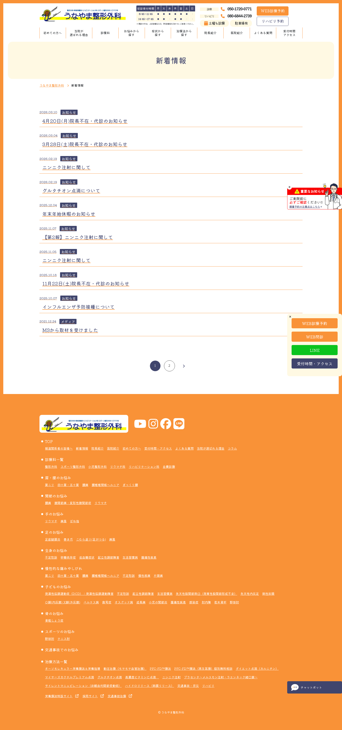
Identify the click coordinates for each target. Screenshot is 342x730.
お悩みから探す (131, 33)
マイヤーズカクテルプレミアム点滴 (69, 677)
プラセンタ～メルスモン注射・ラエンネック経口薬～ (221, 677)
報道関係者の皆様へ (59, 448)
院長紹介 (210, 33)
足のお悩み (54, 532)
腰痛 (85, 485)
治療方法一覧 (56, 661)
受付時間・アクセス (314, 363)
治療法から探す (184, 33)
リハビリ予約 (273, 21)
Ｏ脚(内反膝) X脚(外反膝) (62, 602)
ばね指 (74, 521)
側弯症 (106, 602)
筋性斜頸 (268, 593)
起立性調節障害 (108, 557)
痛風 (64, 521)
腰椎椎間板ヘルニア (105, 485)
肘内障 (206, 602)
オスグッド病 (124, 602)
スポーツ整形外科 (73, 466)
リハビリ (208, 685)
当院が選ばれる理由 (79, 33)
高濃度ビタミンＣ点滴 (142, 677)
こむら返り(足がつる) (91, 539)
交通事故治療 (117, 696)
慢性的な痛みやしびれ (63, 568)
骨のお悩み (54, 613)
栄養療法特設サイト (59, 696)
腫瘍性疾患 (149, 557)
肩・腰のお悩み (58, 477)
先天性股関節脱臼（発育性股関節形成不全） (206, 593)
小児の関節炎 (158, 602)
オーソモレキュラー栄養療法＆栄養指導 (72, 668)
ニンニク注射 (171, 677)
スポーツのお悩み (60, 631)
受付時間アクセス (289, 33)
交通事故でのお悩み (61, 649)
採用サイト (90, 696)
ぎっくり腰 (130, 485)
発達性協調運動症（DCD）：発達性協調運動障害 (79, 593)
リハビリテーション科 (144, 466)
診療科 (105, 33)
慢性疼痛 (144, 575)
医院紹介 (237, 33)
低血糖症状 (86, 557)
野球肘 (234, 602)
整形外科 (51, 466)
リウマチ (100, 503)
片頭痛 (158, 575)
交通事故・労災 (188, 685)
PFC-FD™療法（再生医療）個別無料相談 (203, 668)
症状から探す (158, 33)
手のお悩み (54, 514)
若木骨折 (220, 602)
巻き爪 (68, 539)
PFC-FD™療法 (160, 668)
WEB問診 (314, 337)
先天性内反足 (249, 593)
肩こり (49, 485)
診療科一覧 (54, 459)
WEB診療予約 (273, 10)
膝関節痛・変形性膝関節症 (72, 503)
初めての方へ (52, 33)
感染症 (193, 602)
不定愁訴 (51, 557)
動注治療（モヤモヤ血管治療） (124, 668)
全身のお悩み (56, 550)
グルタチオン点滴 (109, 677)
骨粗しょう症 (54, 620)
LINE (315, 350)
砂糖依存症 (68, 557)
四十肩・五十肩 (68, 485)
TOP (49, 441)
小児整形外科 (97, 466)
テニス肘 (63, 638)
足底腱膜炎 (52, 539)
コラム (232, 448)
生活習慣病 (130, 557)
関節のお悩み (56, 496)
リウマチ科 (117, 466)
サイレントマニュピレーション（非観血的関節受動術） (83, 685)
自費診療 (169, 466)
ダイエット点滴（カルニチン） (257, 668)
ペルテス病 (91, 602)
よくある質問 (263, 33)
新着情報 (82, 448)
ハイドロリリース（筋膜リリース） (149, 685)
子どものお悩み (58, 586)
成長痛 (141, 602)
